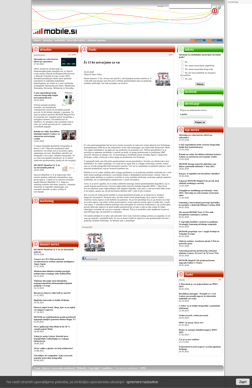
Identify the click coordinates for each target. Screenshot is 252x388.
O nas (37, 368)
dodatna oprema (96, 40)
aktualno (48, 40)
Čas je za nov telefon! (189, 339)
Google (160, 6)
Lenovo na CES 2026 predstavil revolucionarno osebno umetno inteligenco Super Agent (54, 261)
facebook (187, 91)
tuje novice (188, 130)
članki (185, 274)
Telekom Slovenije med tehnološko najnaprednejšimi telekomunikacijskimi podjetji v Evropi (53, 283)
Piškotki (81, 368)
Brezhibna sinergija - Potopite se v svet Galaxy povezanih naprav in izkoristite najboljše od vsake (197, 296)
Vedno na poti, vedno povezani (193, 315)
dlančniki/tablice (76, 40)
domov (37, 40)
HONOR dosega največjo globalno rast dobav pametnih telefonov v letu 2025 (197, 165)
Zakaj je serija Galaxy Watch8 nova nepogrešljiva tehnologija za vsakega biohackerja (51, 338)
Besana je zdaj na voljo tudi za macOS (52, 293)
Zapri (242, 382)
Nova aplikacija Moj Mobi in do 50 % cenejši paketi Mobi (52, 327)
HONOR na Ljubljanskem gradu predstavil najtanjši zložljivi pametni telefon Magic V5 (55, 318)
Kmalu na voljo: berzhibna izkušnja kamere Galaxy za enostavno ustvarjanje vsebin (47, 135)
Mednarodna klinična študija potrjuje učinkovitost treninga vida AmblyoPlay (52, 272)
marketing (233, 2)
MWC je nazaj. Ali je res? (191, 322)
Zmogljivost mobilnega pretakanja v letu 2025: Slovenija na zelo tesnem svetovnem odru (199, 192)
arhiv (74, 55)
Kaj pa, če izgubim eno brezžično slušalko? (199, 173)
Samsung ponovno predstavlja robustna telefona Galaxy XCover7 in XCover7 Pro (199, 251)
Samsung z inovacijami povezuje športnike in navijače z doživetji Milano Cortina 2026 (199, 203)
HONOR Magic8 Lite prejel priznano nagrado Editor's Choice (197, 261)
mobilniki (59, 40)
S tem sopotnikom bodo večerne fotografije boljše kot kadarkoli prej (46, 95)
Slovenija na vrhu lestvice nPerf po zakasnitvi (46, 60)
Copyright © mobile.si (100, 368)
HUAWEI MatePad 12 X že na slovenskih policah (47, 166)
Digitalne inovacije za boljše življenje (51, 300)
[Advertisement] (151, 25)
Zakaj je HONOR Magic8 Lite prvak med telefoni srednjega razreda (199, 182)
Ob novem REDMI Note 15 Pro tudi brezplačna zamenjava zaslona (196, 213)
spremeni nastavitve (142, 381)
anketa (186, 49)
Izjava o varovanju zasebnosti (58, 368)
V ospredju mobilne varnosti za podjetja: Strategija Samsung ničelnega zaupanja (198, 223)
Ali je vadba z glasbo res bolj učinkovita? (53, 348)
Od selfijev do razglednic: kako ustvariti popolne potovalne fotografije (53, 356)
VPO (143, 368)
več (69, 55)
